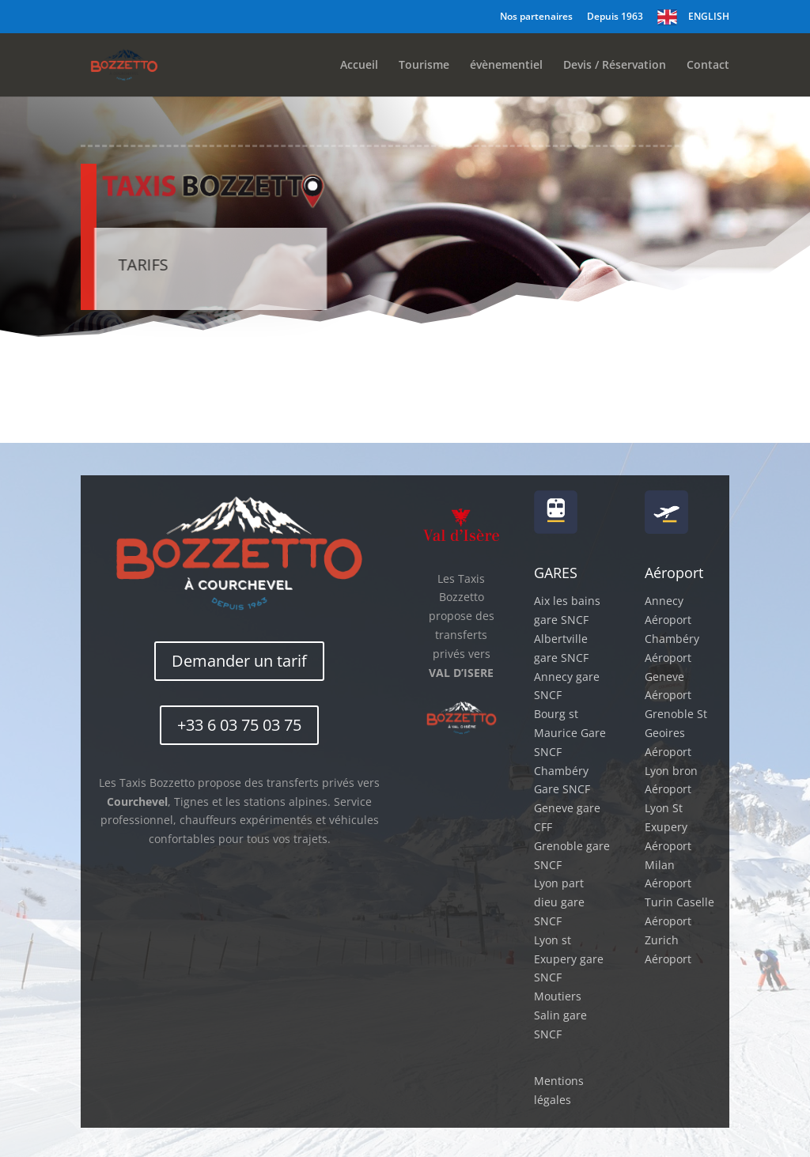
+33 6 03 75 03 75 (239, 724)
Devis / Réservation (614, 65)
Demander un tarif (239, 660)
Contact (708, 65)
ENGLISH (708, 16)
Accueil (359, 65)
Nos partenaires (536, 17)
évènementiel (506, 65)
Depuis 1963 (615, 17)
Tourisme (424, 65)
